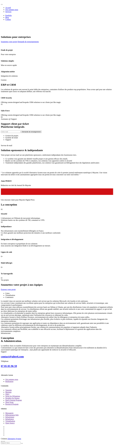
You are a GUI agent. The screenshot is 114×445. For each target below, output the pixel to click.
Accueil (8, 8)
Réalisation (9, 381)
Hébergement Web (12, 415)
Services (8, 12)
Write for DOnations (12, 396)
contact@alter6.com (12, 356)
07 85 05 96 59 (9, 366)
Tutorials (8, 390)
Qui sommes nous (11, 10)
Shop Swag (9, 402)
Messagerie (9, 413)
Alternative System (14, 439)
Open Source (10, 423)
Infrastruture (9, 417)
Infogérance (9, 419)
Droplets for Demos (12, 398)
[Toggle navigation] (2, 4)
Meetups (8, 392)
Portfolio (8, 15)
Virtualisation (10, 421)
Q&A (7, 394)
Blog (7, 17)
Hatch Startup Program (13, 400)
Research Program (11, 404)
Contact (8, 19)
